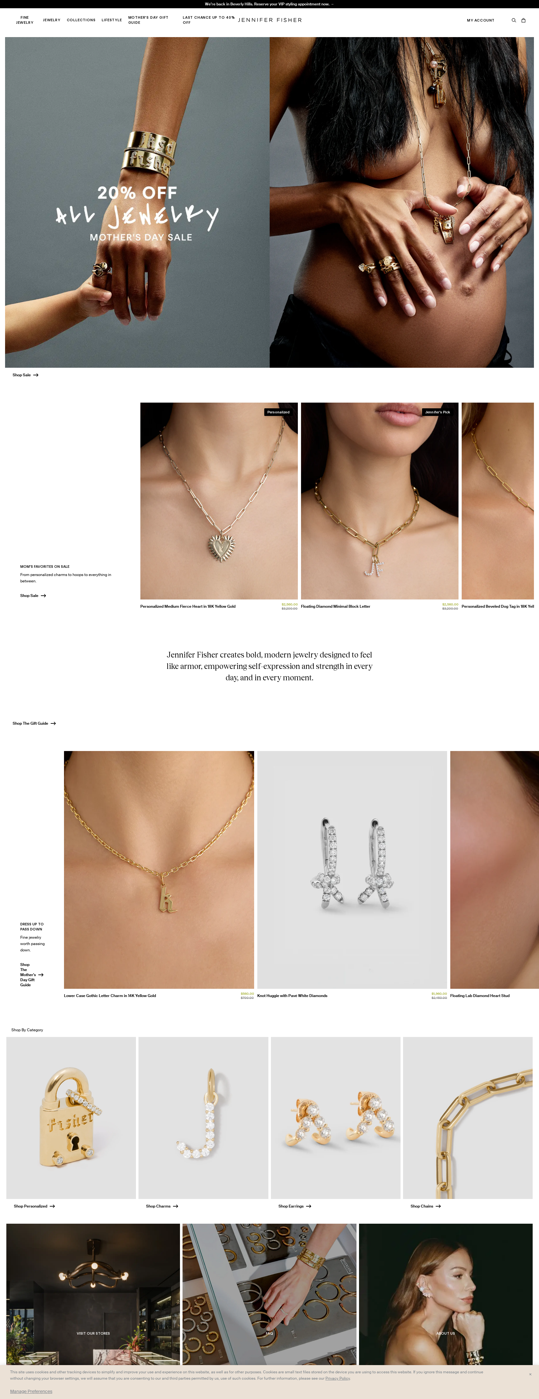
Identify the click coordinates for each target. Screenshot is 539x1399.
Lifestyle (112, 20)
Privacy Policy (337, 1378)
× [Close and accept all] (530, 1373)
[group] (337, 508)
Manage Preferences (31, 1391)
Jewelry (52, 20)
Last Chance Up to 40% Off (209, 20)
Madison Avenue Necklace (158, 11)
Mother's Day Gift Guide (148, 20)
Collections (81, 20)
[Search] (514, 20)
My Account (481, 20)
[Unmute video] (522, 1002)
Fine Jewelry (25, 20)
